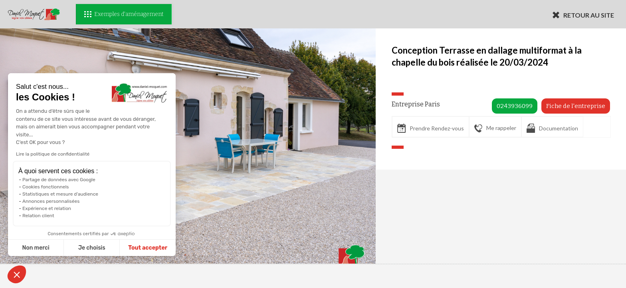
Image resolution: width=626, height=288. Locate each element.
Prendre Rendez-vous (430, 128)
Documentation (552, 128)
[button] (16, 274)
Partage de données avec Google (58, 179)
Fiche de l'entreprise (575, 106)
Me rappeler (495, 128)
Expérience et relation (46, 208)
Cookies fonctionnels (45, 187)
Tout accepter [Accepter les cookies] (147, 247)
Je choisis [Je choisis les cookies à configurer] (91, 247)
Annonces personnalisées (50, 201)
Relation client (38, 215)
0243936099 (515, 106)
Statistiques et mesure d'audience (60, 194)
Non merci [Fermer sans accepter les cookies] (35, 247)
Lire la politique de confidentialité (52, 154)
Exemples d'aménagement (123, 14)
